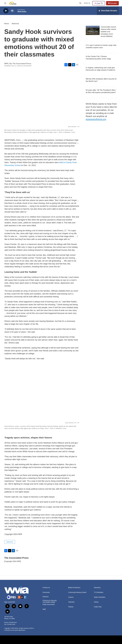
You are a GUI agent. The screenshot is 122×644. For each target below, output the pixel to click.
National (15, 24)
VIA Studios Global (49, 602)
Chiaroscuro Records (50, 600)
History (96, 602)
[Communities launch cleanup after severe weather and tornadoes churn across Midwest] (93, 30)
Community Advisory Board (77, 592)
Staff (44, 609)
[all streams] (108, 10)
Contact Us (46, 587)
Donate (113, 3)
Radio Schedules (99, 597)
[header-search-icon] (80, 3)
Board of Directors (74, 587)
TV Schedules (98, 592)
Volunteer (71, 602)
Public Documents (49, 604)
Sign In (87, 3)
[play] (6, 11)
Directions (97, 587)
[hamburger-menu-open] (5, 3)
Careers (71, 597)
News (6, 24)
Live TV (99, 3)
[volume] (12, 10)
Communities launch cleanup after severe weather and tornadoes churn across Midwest (108, 31)
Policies (70, 607)
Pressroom (46, 592)
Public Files (98, 607)
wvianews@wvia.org (96, 119)
